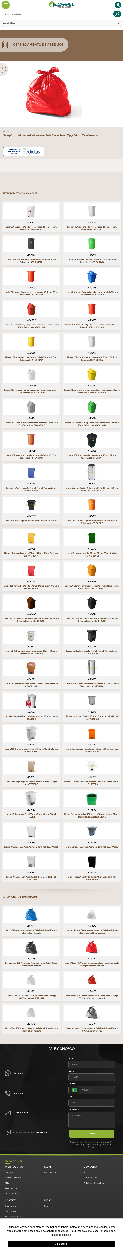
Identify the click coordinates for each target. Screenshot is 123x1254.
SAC (86, 1172)
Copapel (9, 1172)
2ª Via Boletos (11, 1193)
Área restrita (11, 1188)
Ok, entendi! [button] (61, 1244)
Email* (71, 1071)
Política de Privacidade (95, 1183)
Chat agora (14, 1073)
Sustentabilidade (13, 1178)
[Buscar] (117, 14)
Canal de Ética (90, 1178)
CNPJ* (71, 1096)
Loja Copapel (50, 1172)
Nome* (72, 1058)
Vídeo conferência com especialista (26, 1132)
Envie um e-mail (16, 1113)
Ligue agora (14, 1093)
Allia (7, 1183)
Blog (46, 1206)
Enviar (91, 1133)
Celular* (72, 1084)
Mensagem (74, 1109)
